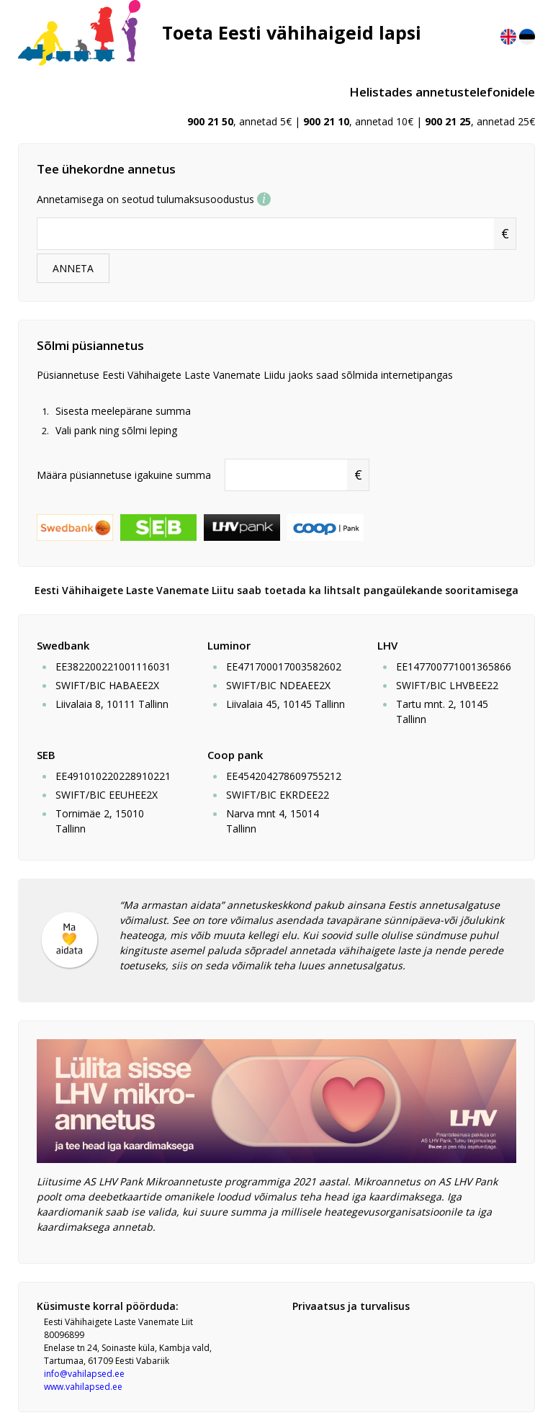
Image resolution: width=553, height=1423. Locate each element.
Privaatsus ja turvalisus (351, 1306)
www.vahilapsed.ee (83, 1387)
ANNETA (73, 268)
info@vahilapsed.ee (84, 1374)
